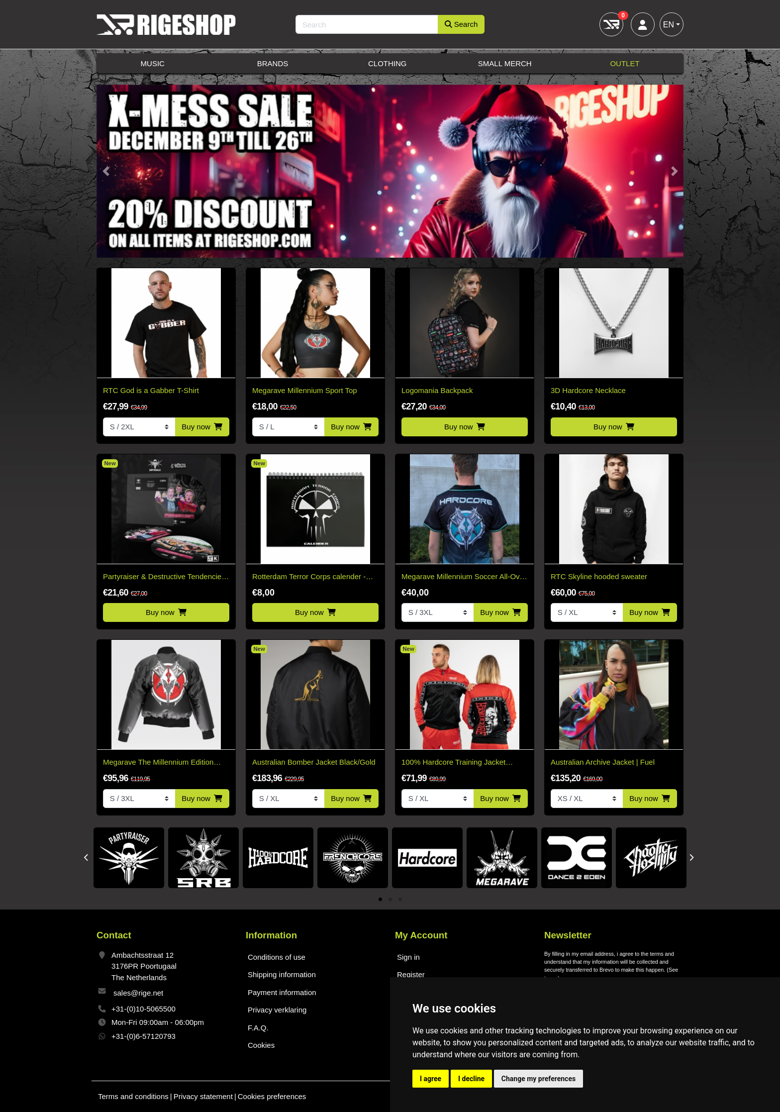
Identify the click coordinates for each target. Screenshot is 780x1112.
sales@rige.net (138, 993)
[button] (106, 171)
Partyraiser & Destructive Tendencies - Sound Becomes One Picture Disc (164, 577)
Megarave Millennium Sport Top (304, 390)
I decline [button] (471, 1079)
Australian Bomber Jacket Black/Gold (314, 762)
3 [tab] (400, 900)
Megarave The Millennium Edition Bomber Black (158, 763)
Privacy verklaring (277, 1010)
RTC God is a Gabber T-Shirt (151, 390)
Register (411, 974)
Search (461, 24)
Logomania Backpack (437, 390)
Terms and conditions (133, 1096)
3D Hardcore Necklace (588, 390)
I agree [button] (430, 1079)
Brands (273, 63)
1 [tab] (380, 900)
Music (153, 63)
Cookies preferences (272, 1096)
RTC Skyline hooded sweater (599, 576)
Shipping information (282, 974)
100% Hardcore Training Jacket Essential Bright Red (453, 763)
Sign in (408, 957)
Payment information (282, 992)
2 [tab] (390, 900)
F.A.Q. (258, 1027)
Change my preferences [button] (538, 1079)
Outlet (624, 63)
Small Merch (505, 63)
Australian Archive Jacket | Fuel (603, 762)
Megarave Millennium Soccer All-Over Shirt (463, 577)
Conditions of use (276, 957)
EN (668, 24)
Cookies (261, 1045)
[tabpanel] (129, 857)
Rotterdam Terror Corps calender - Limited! (309, 577)
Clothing (387, 63)
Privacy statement (203, 1096)
